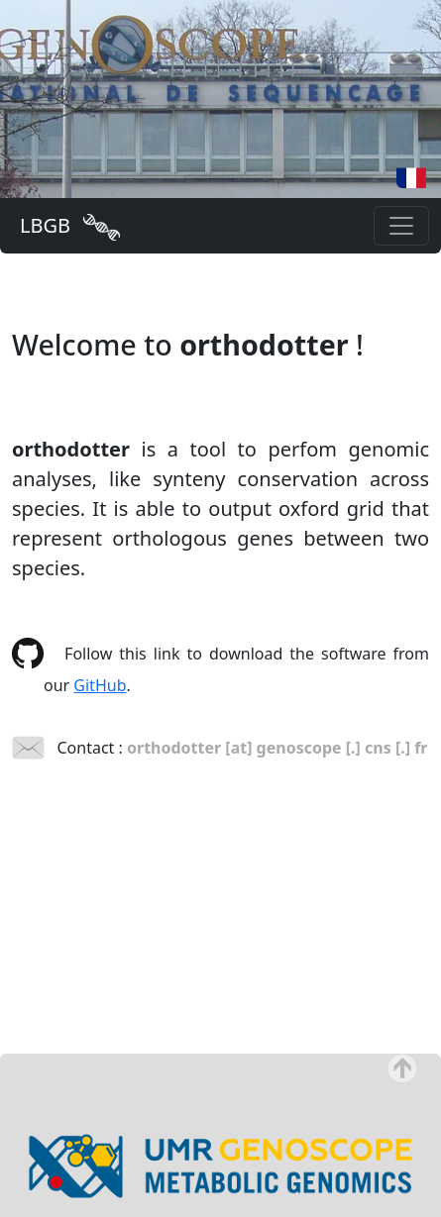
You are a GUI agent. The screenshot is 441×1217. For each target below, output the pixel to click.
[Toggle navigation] (401, 226)
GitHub (99, 685)
